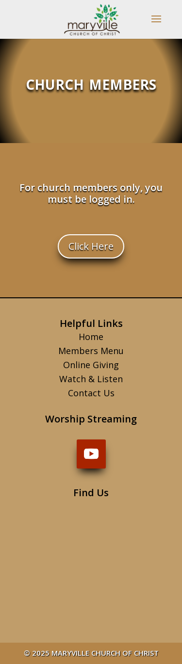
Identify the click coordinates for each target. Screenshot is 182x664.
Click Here (91, 246)
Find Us (91, 492)
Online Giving (91, 365)
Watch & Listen (91, 379)
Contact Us (91, 393)
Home (91, 336)
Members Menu (91, 350)
